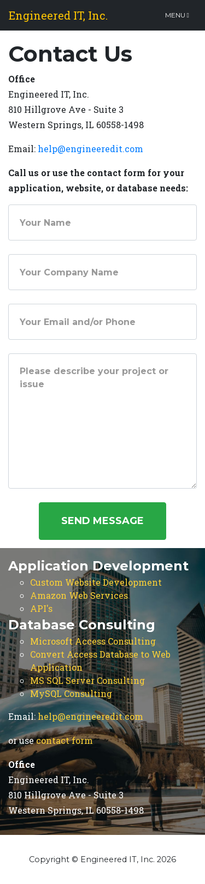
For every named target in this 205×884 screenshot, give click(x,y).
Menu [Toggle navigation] (177, 15)
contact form (64, 740)
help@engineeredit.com (90, 148)
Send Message (102, 521)
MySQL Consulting (71, 693)
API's (41, 608)
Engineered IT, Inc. (58, 15)
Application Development (98, 566)
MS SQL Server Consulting (87, 680)
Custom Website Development (96, 582)
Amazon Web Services (79, 595)
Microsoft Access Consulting (93, 641)
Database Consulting (81, 625)
